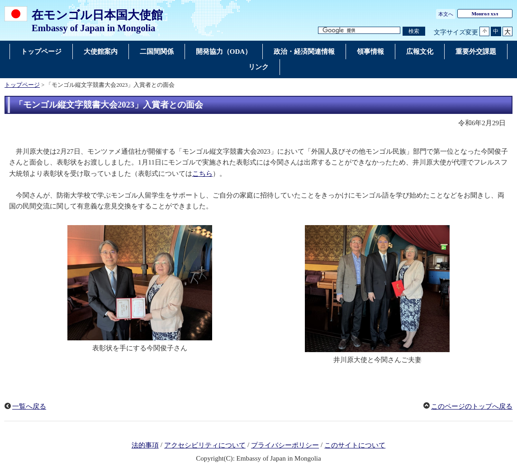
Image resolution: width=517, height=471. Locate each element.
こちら (202, 173)
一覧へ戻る (29, 406)
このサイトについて (354, 445)
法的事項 (145, 445)
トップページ (22, 85)
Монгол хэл (485, 13)
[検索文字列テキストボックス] (359, 30)
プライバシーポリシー (285, 445)
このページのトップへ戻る (471, 406)
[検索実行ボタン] (414, 31)
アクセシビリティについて (205, 445)
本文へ (445, 14)
